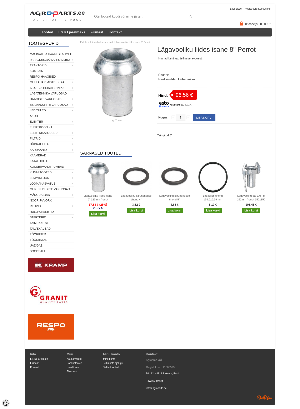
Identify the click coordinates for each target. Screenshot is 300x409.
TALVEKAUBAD (40, 228)
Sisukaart (72, 371)
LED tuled (38, 110)
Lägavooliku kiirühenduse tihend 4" (136, 197)
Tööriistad (39, 240)
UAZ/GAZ (36, 245)
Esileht (83, 42)
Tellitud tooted (111, 367)
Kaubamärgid (74, 358)
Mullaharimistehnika (47, 82)
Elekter (36, 121)
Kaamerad (38, 155)
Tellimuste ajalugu (113, 363)
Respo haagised (43, 76)
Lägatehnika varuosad (48, 93)
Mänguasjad (40, 194)
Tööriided (38, 234)
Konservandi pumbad (47, 166)
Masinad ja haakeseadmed (51, 54)
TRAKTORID (38, 65)
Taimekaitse (39, 223)
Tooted (47, 32)
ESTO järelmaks (71, 32)
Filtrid (35, 138)
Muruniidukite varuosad (50, 189)
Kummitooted (41, 172)
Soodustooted (74, 363)
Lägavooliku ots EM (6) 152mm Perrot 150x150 (251, 197)
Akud (34, 116)
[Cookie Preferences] (6, 403)
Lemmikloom (40, 178)
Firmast (97, 32)
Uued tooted (73, 367)
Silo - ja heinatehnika (47, 87)
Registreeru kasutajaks (257, 8)
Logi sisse (236, 8)
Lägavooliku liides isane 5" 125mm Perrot (98, 197)
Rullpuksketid (42, 211)
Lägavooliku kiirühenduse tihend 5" (174, 197)
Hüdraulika (39, 144)
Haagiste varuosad (45, 99)
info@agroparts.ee (156, 388)
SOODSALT (37, 251)
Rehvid (35, 206)
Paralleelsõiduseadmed (50, 59)
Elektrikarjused (44, 133)
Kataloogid (39, 161)
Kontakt (115, 32)
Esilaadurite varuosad (49, 104)
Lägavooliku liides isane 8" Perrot (133, 42)
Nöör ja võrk (41, 200)
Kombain (36, 71)
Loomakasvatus (42, 183)
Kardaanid (38, 149)
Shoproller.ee (264, 397)
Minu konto (109, 358)
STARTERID (38, 217)
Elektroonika (41, 127)
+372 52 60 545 (155, 380)
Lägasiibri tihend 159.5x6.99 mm (213, 197)
